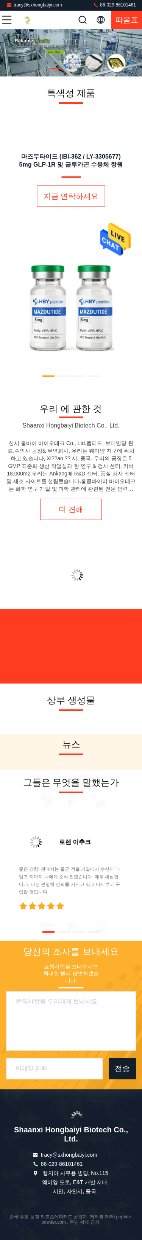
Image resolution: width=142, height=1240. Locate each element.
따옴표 (126, 20)
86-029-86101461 (114, 5)
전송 (122, 1069)
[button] (56, 68)
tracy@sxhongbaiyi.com (34, 5)
